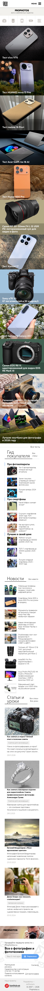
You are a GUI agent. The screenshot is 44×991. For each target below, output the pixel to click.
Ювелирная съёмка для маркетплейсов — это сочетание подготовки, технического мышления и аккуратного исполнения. (22, 807)
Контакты (35, 965)
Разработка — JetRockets (29, 983)
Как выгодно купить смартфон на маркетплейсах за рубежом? (26, 528)
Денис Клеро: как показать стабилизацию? (19, 898)
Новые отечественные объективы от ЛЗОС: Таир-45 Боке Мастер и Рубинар (27, 625)
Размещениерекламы (10, 966)
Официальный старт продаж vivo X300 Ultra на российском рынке (27, 686)
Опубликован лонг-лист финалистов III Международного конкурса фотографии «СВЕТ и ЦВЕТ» (27, 639)
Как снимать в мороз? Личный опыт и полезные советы (20, 738)
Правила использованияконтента (14, 975)
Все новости (33, 579)
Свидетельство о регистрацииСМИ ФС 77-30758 (17, 970)
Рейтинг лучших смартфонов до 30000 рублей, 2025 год (28, 540)
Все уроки (34, 701)
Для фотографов (32, 974)
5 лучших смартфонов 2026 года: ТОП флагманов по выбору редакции (27, 516)
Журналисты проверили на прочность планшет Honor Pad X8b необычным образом (27, 613)
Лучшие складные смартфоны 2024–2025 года (26, 562)
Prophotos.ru (34, 989)
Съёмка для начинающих (18, 743)
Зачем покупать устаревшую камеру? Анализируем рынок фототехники (27, 481)
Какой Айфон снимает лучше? (27, 503)
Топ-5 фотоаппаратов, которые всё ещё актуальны (27, 469)
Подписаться (31, 956)
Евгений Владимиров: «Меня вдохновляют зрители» (19, 849)
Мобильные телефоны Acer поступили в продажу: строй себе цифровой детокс (26, 589)
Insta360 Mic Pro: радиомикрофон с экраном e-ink (25, 661)
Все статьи (34, 454)
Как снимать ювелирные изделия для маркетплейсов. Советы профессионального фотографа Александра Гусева (21, 794)
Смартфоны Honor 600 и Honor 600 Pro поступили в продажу (28, 600)
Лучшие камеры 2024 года (27, 490)
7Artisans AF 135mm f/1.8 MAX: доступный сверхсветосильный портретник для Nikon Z (28, 650)
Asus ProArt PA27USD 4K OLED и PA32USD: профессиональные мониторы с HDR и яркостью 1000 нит (28, 676)
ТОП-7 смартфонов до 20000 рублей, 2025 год (27, 551)
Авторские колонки (15, 903)
